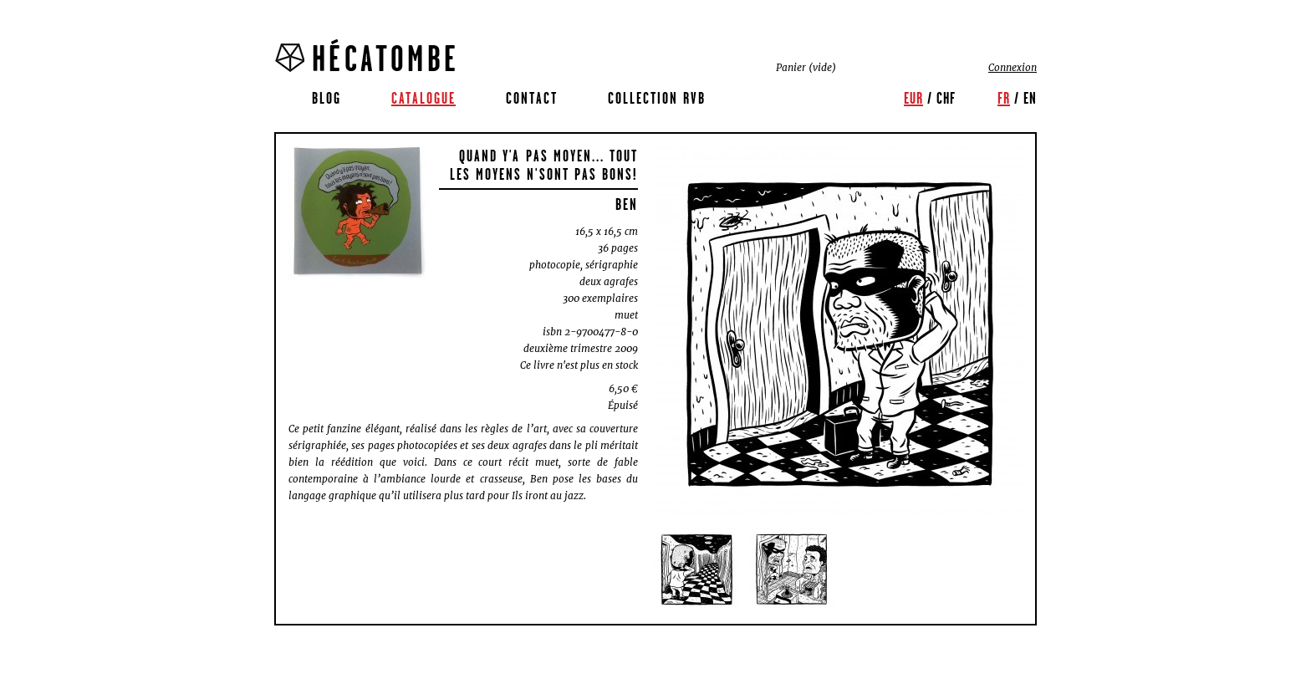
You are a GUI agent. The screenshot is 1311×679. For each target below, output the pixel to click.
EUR (913, 98)
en (1030, 98)
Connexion (1012, 67)
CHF (946, 98)
